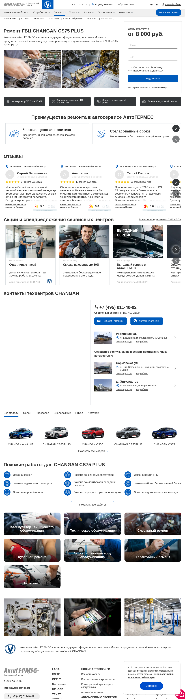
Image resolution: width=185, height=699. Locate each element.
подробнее (142, 341)
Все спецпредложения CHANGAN (160, 219)
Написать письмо (112, 321)
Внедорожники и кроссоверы (98, 679)
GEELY (56, 679)
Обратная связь (126, 4)
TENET (56, 694)
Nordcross (59, 684)
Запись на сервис (168, 12)
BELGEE (57, 689)
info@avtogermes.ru (17, 687)
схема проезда (124, 341)
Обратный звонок (148, 321)
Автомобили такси (92, 692)
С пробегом (40, 12)
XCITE (56, 674)
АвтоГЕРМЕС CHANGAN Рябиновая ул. (28, 166)
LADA (56, 668)
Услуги (73, 12)
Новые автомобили (15, 12)
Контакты (124, 12)
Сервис (58, 12)
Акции (88, 12)
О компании (105, 12)
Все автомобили (90, 674)
